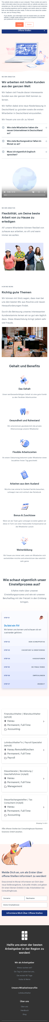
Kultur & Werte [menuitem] (24, 979)
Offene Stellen (24, 31)
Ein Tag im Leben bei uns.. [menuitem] (24, 972)
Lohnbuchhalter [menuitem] (24, 993)
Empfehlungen (39, 675)
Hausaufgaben (39, 658)
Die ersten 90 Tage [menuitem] (24, 975)
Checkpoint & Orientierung (33, 650)
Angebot (41, 684)
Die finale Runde (38, 667)
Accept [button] (19, 24)
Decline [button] (29, 24)
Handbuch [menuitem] (25, 1010)
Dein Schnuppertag (37, 642)
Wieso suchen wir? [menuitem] (24, 968)
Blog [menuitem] (24, 1014)
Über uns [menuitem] (24, 1007)
